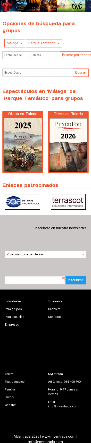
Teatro (9, 374)
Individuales (13, 301)
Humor (9, 397)
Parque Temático (42, 43)
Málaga (12, 43)
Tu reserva (55, 301)
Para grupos (13, 309)
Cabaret (10, 405)
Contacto (54, 317)
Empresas (12, 324)
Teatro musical (15, 381)
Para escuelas (14, 317)
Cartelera (54, 309)
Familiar (10, 389)
